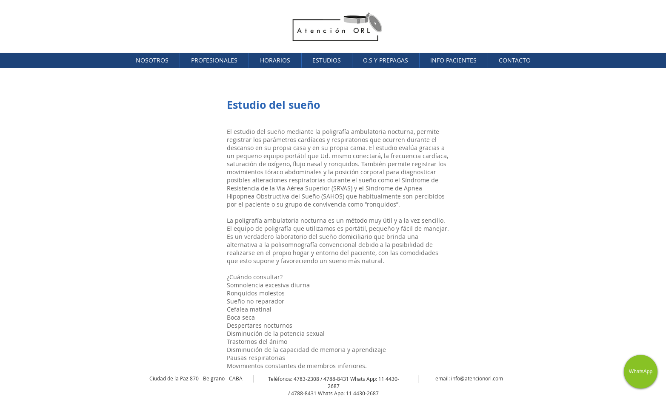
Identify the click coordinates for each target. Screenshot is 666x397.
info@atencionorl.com (477, 378)
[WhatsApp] (640, 371)
